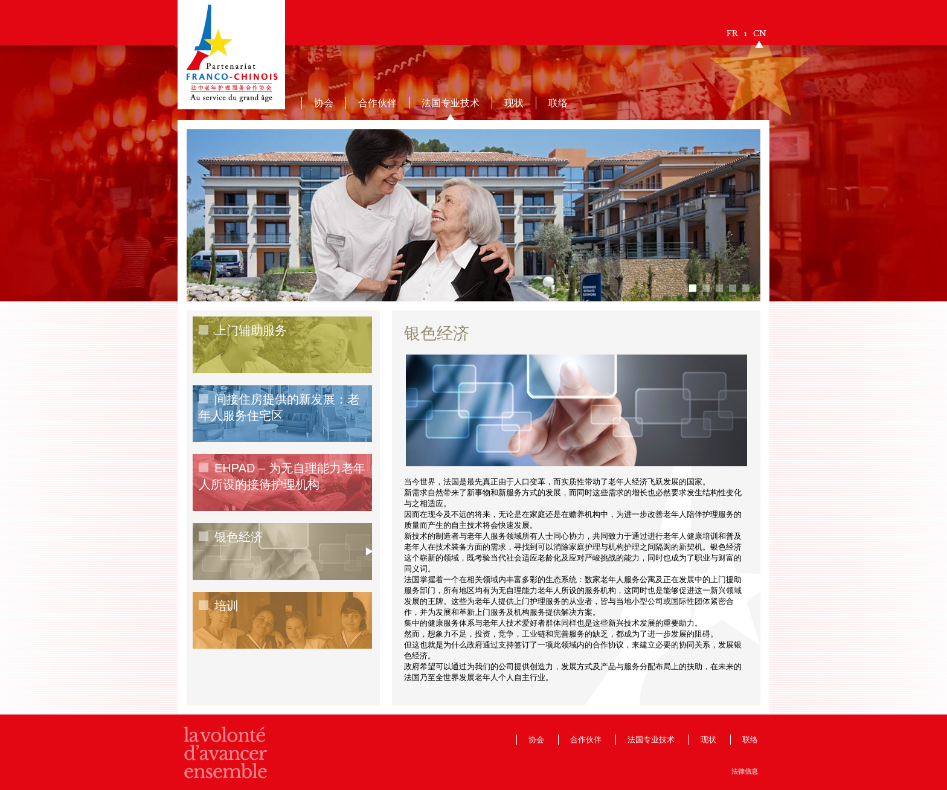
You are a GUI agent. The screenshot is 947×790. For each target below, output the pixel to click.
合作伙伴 (377, 103)
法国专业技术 (451, 103)
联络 (558, 103)
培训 (226, 605)
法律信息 (744, 771)
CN (759, 33)
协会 (323, 103)
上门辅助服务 (250, 330)
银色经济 (238, 537)
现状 (514, 103)
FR (732, 33)
